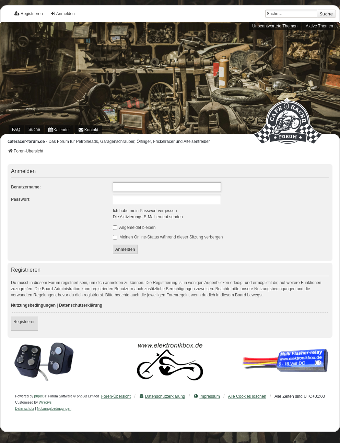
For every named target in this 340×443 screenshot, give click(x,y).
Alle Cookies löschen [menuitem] (247, 396)
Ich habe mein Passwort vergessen (145, 210)
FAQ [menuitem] (16, 129)
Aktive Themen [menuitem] (319, 26)
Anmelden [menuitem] (62, 13)
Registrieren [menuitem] (28, 13)
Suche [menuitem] (34, 129)
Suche (326, 14)
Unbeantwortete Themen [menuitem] (274, 26)
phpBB (39, 396)
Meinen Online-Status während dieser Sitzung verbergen (168, 237)
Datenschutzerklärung (80, 305)
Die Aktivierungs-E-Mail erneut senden (148, 216)
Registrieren (24, 321)
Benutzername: (26, 187)
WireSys (45, 402)
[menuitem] (59, 129)
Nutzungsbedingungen (33, 305)
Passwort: (21, 199)
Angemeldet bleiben (134, 227)
